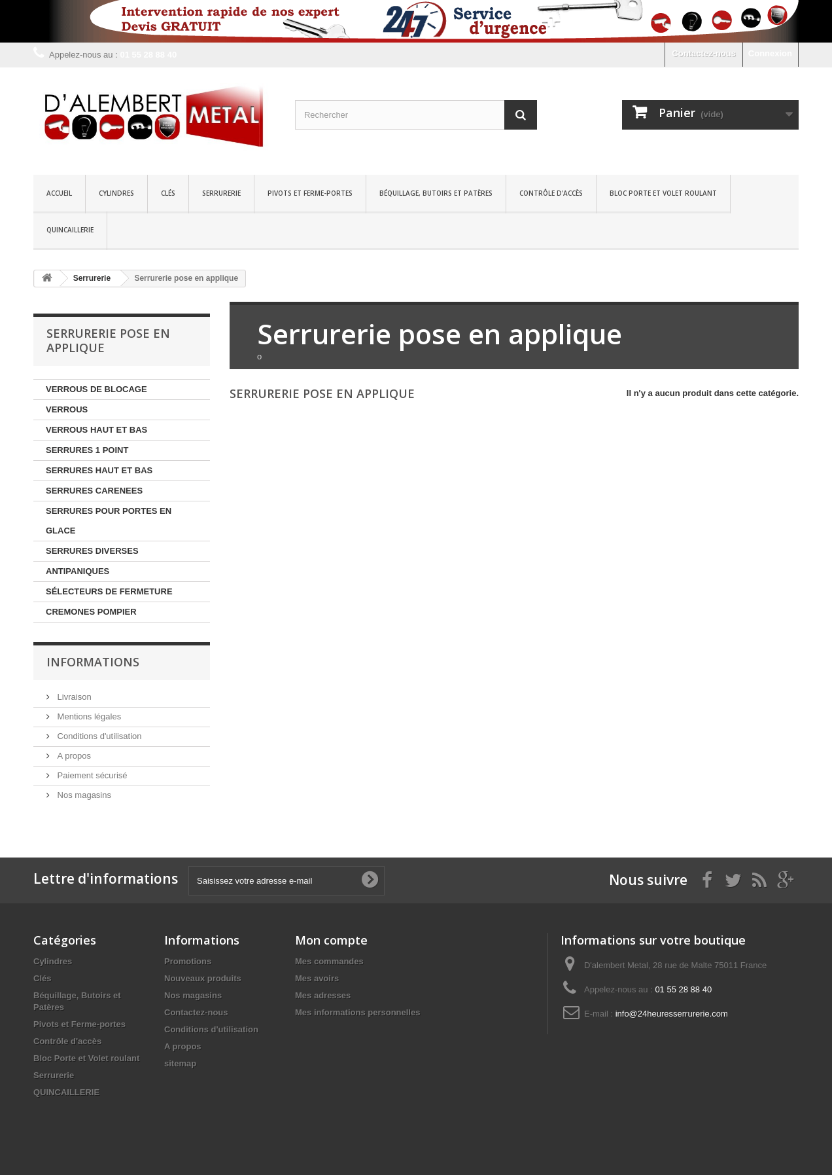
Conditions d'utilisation (98, 736)
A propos (73, 756)
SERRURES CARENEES (94, 491)
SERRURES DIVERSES (92, 551)
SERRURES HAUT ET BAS (99, 470)
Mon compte (331, 940)
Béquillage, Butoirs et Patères (436, 193)
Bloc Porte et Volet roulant (663, 193)
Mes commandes (329, 961)
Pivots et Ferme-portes (310, 193)
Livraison (73, 697)
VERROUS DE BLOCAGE (96, 389)
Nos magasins (83, 795)
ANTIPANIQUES (77, 571)
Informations (92, 662)
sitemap (180, 1063)
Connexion (770, 53)
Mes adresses (323, 995)
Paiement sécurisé (91, 775)
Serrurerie (221, 193)
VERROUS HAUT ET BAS (96, 430)
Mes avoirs (317, 978)
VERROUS (67, 409)
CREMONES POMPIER (91, 612)
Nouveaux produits (202, 978)
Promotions (187, 961)
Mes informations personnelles (357, 1012)
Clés (168, 193)
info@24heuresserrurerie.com (671, 1014)
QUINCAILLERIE (70, 229)
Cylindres (116, 193)
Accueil (59, 193)
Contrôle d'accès (551, 193)
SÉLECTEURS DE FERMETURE (109, 591)
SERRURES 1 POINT (87, 450)
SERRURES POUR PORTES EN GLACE (108, 520)
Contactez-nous (704, 53)
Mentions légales (88, 716)
